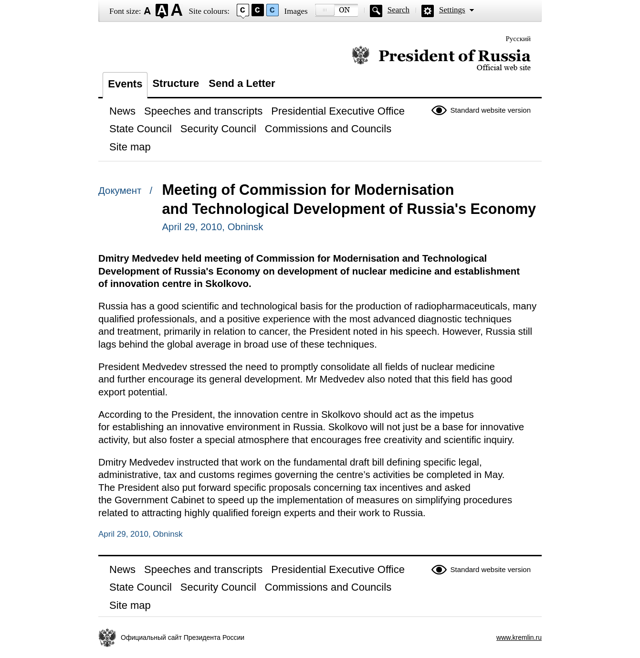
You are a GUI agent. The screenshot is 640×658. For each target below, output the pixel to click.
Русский (518, 38)
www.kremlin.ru (519, 637)
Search (398, 9)
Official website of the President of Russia (441, 58)
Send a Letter (242, 83)
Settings (452, 9)
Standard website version (491, 110)
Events (125, 84)
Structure (175, 83)
